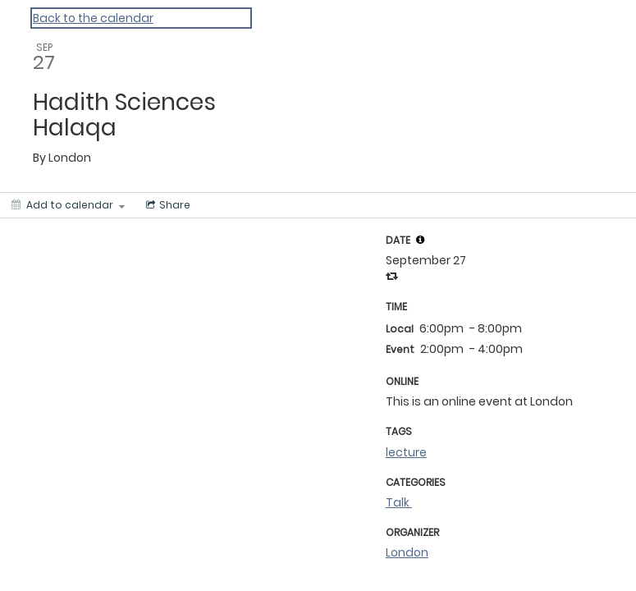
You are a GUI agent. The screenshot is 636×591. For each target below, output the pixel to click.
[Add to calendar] (68, 205)
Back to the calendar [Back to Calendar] (93, 18)
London (407, 552)
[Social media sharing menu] (166, 205)
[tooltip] (420, 240)
